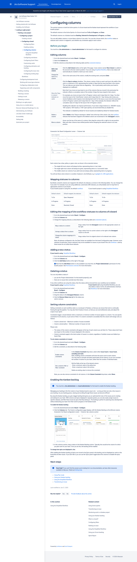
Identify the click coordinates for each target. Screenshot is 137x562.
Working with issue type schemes (29, 82)
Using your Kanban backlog (62, 477)
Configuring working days (31, 73)
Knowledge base (56, 4)
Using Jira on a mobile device (24, 105)
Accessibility (19, 116)
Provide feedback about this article (81, 494)
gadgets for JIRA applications (104, 174)
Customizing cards (29, 63)
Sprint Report (92, 535)
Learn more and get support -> (95, 11)
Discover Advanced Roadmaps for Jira (27, 108)
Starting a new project (24, 33)
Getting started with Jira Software (26, 24)
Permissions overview (72, 265)
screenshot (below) (95, 63)
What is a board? (93, 519)
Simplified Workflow (101, 70)
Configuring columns (30, 50)
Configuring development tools (29, 79)
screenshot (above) (100, 220)
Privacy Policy (89, 556)
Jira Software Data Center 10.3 (28, 16)
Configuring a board (28, 41)
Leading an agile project (23, 30)
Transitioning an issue (60, 482)
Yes (63, 494)
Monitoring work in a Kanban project (99, 512)
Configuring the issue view (31, 71)
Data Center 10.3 (114, 17)
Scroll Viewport (68, 546)
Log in (119, 4)
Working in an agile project (24, 102)
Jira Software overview (22, 21)
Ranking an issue (93, 525)
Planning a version (23, 93)
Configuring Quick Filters (31, 60)
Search (114, 4)
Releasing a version (23, 99)
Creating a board (27, 38)
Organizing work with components (30, 88)
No (67, 494)
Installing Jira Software (23, 27)
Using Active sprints (94, 505)
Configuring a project (26, 35)
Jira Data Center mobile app (24, 113)
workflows (114, 242)
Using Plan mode (59, 475)
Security (108, 556)
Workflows (25, 76)
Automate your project (22, 122)
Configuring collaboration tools (29, 85)
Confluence (59, 546)
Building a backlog (23, 91)
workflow (109, 38)
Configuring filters (29, 44)
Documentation (43, 4)
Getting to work (22, 96)
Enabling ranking (28, 47)
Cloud (104, 16)
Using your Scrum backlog (96, 532)
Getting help (19, 119)
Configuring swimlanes (30, 57)
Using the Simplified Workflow (63, 479)
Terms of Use (99, 556)
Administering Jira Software (24, 111)
